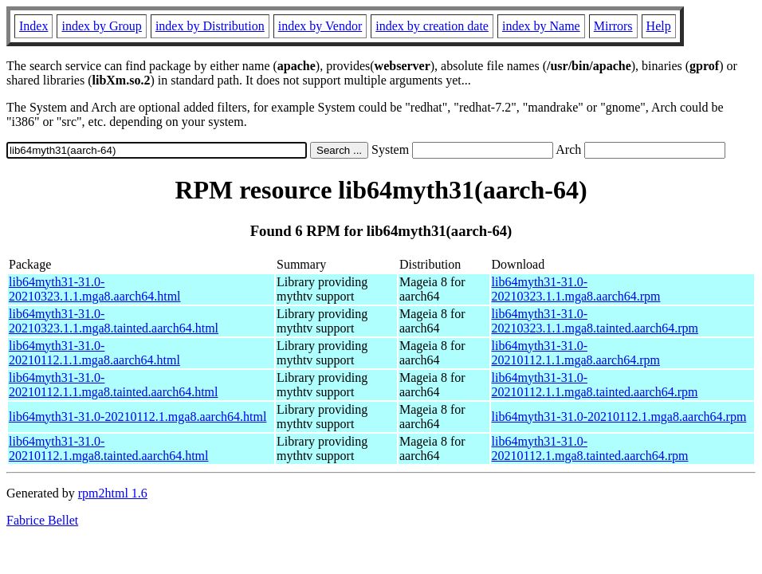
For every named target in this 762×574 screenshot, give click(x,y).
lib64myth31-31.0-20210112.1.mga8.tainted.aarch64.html (108, 448)
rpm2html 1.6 (112, 493)
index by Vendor (320, 26)
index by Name (541, 26)
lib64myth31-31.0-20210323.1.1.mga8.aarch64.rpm (576, 289)
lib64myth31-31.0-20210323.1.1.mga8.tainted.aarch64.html (113, 321)
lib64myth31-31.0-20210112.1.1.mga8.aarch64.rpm (576, 353)
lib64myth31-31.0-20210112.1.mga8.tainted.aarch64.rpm (590, 448)
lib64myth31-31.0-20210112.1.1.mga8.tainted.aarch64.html (113, 385)
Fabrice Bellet (42, 520)
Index (33, 26)
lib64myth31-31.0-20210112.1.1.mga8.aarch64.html (94, 353)
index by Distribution (210, 26)
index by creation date (432, 26)
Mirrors (613, 26)
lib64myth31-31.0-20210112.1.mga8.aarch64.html (137, 416)
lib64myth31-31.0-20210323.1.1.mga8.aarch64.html (95, 289)
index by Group (101, 26)
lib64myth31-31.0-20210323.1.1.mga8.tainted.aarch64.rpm (595, 321)
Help (658, 26)
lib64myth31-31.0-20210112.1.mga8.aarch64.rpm (619, 416)
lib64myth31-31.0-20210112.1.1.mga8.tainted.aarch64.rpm (595, 385)
